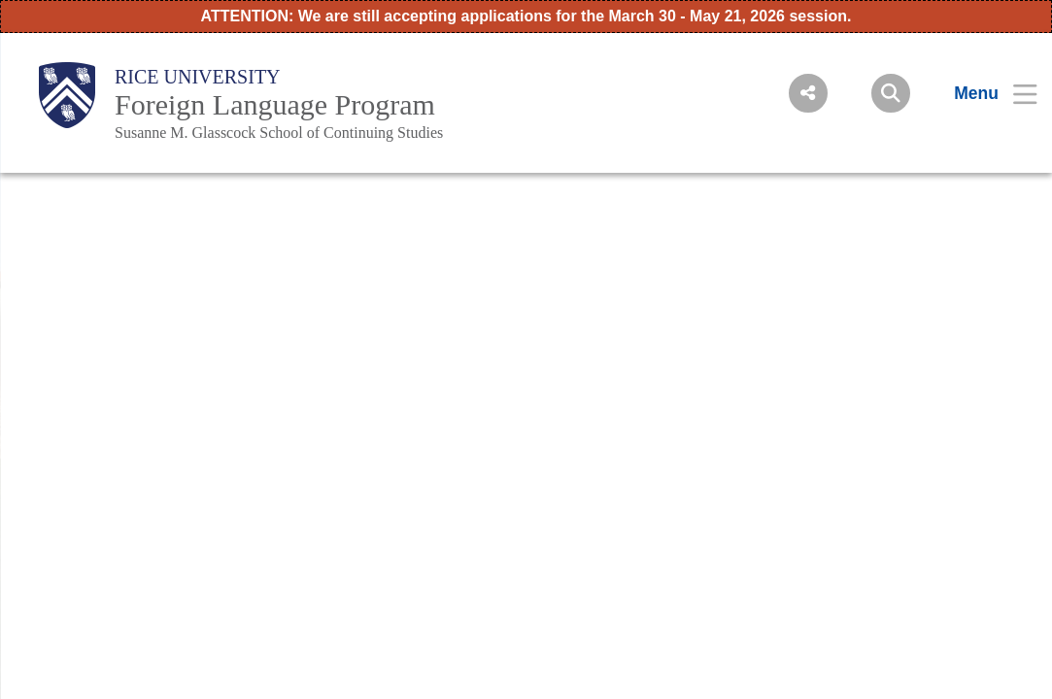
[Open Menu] (983, 93)
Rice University (198, 76)
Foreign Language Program (275, 104)
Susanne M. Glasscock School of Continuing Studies (279, 132)
